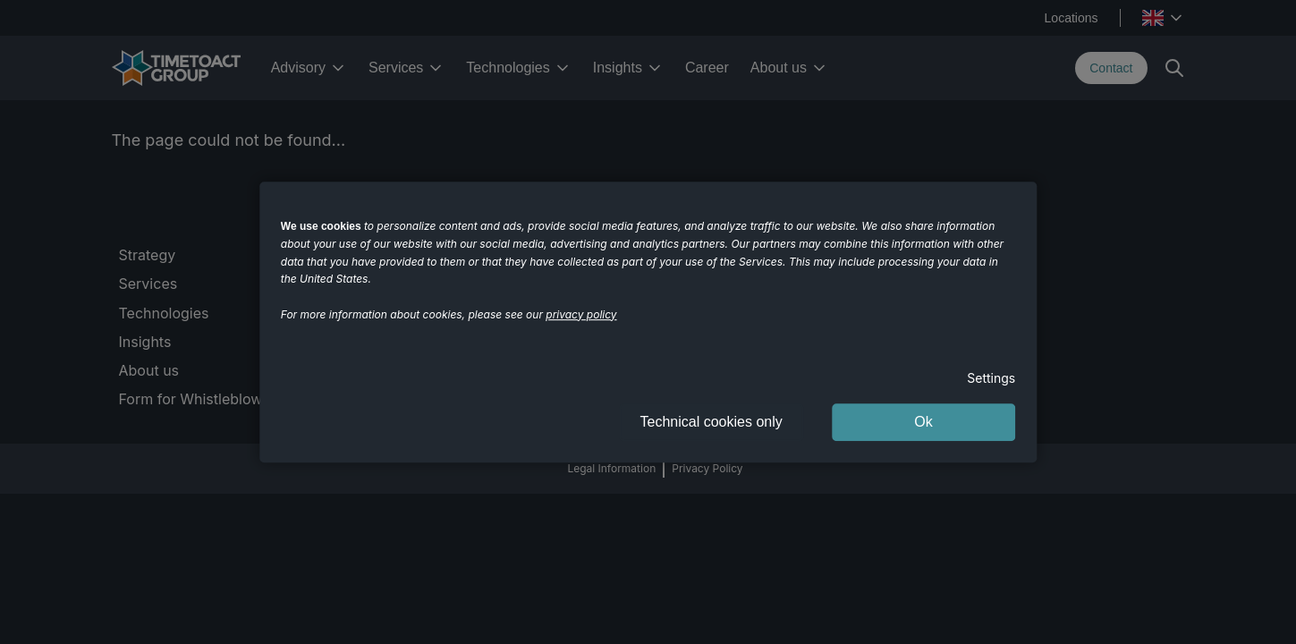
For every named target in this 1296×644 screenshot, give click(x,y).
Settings (991, 378)
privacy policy (581, 314)
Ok (923, 421)
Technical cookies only (711, 421)
